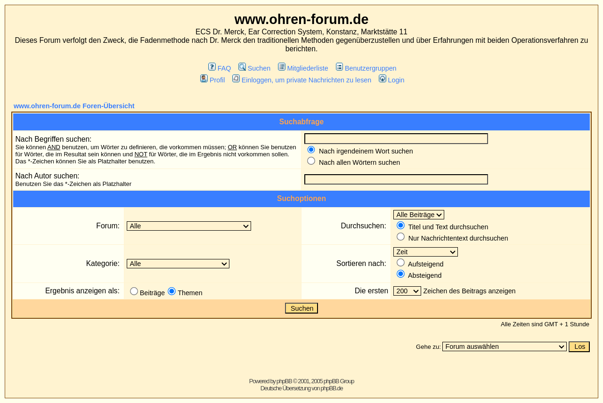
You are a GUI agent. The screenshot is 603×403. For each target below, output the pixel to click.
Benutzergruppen (366, 68)
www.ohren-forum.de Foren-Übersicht (74, 106)
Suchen (254, 68)
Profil (212, 80)
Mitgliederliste (303, 68)
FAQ (219, 68)
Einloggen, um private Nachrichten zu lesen (301, 80)
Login (391, 80)
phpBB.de (332, 388)
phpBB (284, 381)
